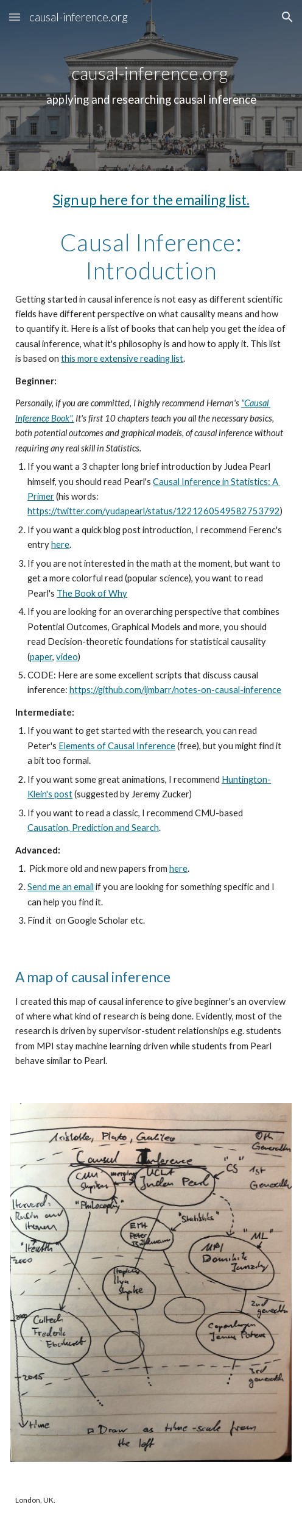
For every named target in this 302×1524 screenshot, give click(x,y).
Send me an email (60, 887)
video (67, 657)
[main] (151, 85)
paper (41, 657)
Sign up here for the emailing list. (151, 200)
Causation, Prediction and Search (93, 827)
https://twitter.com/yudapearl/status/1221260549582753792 (153, 511)
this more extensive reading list (122, 358)
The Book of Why (92, 593)
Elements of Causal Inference (116, 746)
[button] (14, 17)
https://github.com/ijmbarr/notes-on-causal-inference (175, 690)
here (60, 544)
